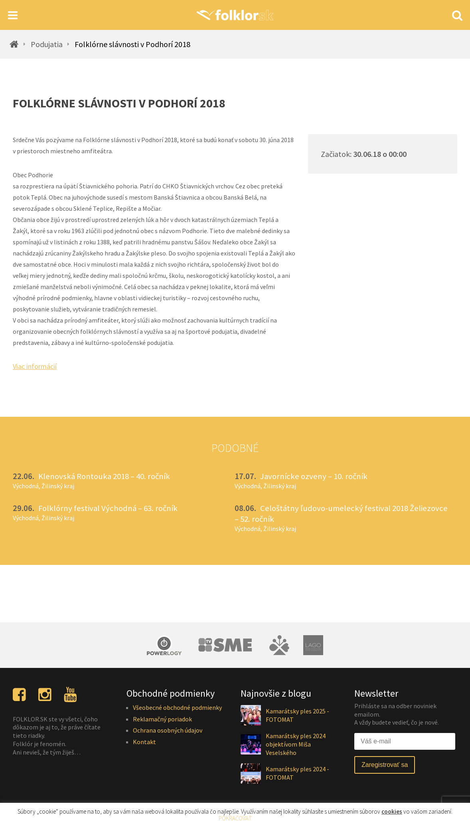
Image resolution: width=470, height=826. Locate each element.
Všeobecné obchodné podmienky (177, 707)
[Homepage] (235, 15)
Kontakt (144, 742)
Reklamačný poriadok (162, 719)
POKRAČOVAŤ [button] (235, 818)
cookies (391, 811)
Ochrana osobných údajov (167, 730)
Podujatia (47, 44)
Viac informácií (35, 366)
